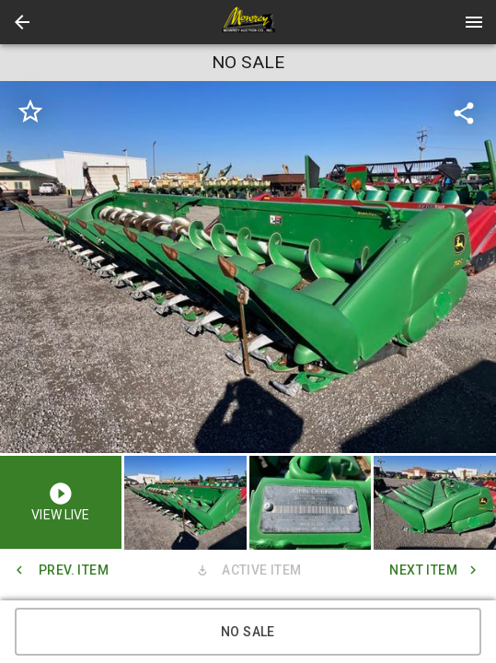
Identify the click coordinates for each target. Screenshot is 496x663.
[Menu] (474, 22)
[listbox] (248, 267)
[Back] (22, 22)
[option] (248, 267)
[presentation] (248, 22)
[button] (22, 22)
